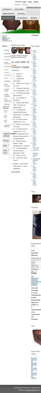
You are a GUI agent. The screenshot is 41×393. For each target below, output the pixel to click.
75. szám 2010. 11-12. (34, 369)
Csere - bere (6, 111)
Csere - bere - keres (6, 116)
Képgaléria (6, 72)
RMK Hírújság (6, 85)
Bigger (25, 2)
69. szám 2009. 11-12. (34, 374)
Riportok (6, 104)
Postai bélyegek (6, 95)
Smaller (35, 2)
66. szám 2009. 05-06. (34, 364)
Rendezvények (8, 13)
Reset (30, 2)
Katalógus (6, 81)
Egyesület (6, 53)
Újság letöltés (15, 172)
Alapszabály (22, 18)
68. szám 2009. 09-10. (34, 359)
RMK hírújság (8, 18)
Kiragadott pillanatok (6, 126)
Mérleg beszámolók (6, 63)
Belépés (34, 18)
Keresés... (18, 5)
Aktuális (21, 13)
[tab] (9, 132)
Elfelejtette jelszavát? (34, 284)
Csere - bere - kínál (6, 121)
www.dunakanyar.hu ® (33, 390)
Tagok (6, 78)
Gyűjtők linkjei (6, 90)
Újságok (33, 378)
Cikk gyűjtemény (6, 100)
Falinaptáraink (6, 75)
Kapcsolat (6, 59)
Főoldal (6, 50)
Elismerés (6, 69)
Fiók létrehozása (34, 277)
